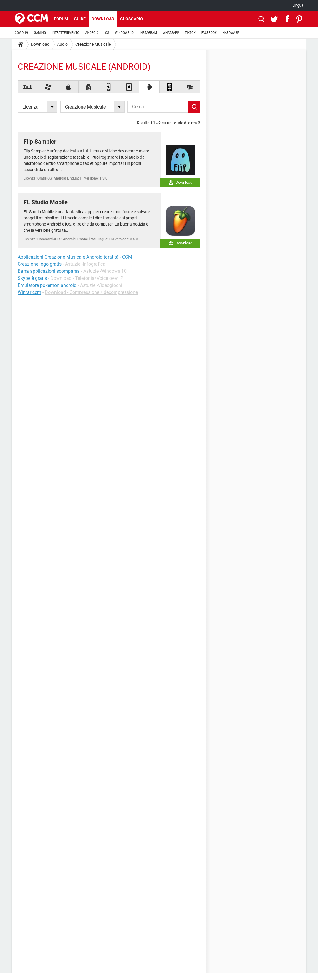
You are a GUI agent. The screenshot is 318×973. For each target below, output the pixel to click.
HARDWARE (231, 33)
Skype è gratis (32, 278)
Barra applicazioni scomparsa (49, 271)
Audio (62, 44)
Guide (80, 19)
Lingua (297, 5)
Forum (61, 19)
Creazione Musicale (93, 44)
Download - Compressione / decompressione (91, 292)
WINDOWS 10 (124, 33)
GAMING (40, 33)
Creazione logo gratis (40, 264)
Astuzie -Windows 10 (105, 271)
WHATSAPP (171, 33)
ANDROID (92, 33)
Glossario (131, 19)
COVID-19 (21, 33)
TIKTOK (190, 33)
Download (103, 19)
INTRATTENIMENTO (66, 33)
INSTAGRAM (148, 33)
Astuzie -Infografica (85, 264)
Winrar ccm (29, 292)
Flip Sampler (40, 141)
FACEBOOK (209, 33)
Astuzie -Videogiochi (101, 285)
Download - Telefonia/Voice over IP (86, 278)
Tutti (27, 86)
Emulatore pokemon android (47, 285)
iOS (106, 33)
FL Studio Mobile (46, 202)
